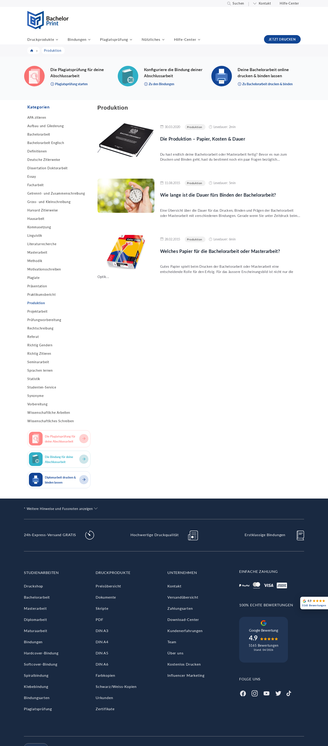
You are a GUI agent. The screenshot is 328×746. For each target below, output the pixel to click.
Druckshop (33, 586)
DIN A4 (102, 642)
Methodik (34, 261)
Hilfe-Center (289, 3)
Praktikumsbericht (41, 294)
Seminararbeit (38, 362)
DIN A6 (102, 664)
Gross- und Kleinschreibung (49, 202)
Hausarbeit (35, 219)
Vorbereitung (37, 404)
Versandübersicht (182, 597)
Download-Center (183, 619)
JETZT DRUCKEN (282, 39)
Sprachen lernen (40, 370)
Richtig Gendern (40, 345)
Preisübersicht (108, 586)
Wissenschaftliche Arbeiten (48, 412)
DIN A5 (102, 653)
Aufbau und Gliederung (45, 126)
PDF (99, 619)
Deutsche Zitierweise (43, 160)
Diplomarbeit (35, 619)
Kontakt (265, 3)
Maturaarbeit (35, 630)
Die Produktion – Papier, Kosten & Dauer (202, 138)
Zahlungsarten (180, 608)
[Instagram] (254, 693)
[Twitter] (278, 693)
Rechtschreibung (40, 328)
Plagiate (33, 278)
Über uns (175, 653)
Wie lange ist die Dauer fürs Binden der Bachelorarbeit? (218, 195)
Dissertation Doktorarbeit (47, 168)
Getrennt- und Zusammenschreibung (56, 193)
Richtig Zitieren (39, 353)
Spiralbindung (36, 675)
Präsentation (37, 286)
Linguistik (34, 235)
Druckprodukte (40, 39)
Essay (31, 176)
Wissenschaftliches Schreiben (50, 421)
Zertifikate (105, 709)
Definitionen (37, 151)
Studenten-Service (41, 387)
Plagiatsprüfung (114, 39)
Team (171, 642)
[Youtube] (266, 693)
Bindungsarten (36, 697)
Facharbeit (35, 185)
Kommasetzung (39, 227)
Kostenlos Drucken (184, 664)
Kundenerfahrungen (185, 630)
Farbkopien (105, 675)
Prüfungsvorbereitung (44, 320)
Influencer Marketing (186, 675)
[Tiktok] (289, 693)
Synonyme (35, 396)
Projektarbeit (37, 311)
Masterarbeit (37, 252)
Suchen (238, 3)
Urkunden (104, 697)
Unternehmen (182, 572)
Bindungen (77, 39)
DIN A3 (102, 630)
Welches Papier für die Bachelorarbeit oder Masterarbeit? (220, 251)
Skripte (102, 608)
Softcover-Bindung (40, 664)
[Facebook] (242, 693)
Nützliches (151, 39)
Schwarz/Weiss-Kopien (116, 686)
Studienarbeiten (41, 572)
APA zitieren (36, 117)
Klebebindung (36, 686)
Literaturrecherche (41, 244)
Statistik (33, 379)
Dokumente (106, 597)
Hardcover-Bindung (41, 653)
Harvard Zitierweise (42, 210)
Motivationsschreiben (44, 269)
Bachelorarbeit (38, 134)
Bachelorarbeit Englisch (45, 143)
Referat (33, 337)
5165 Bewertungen (264, 645)
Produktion (36, 303)
